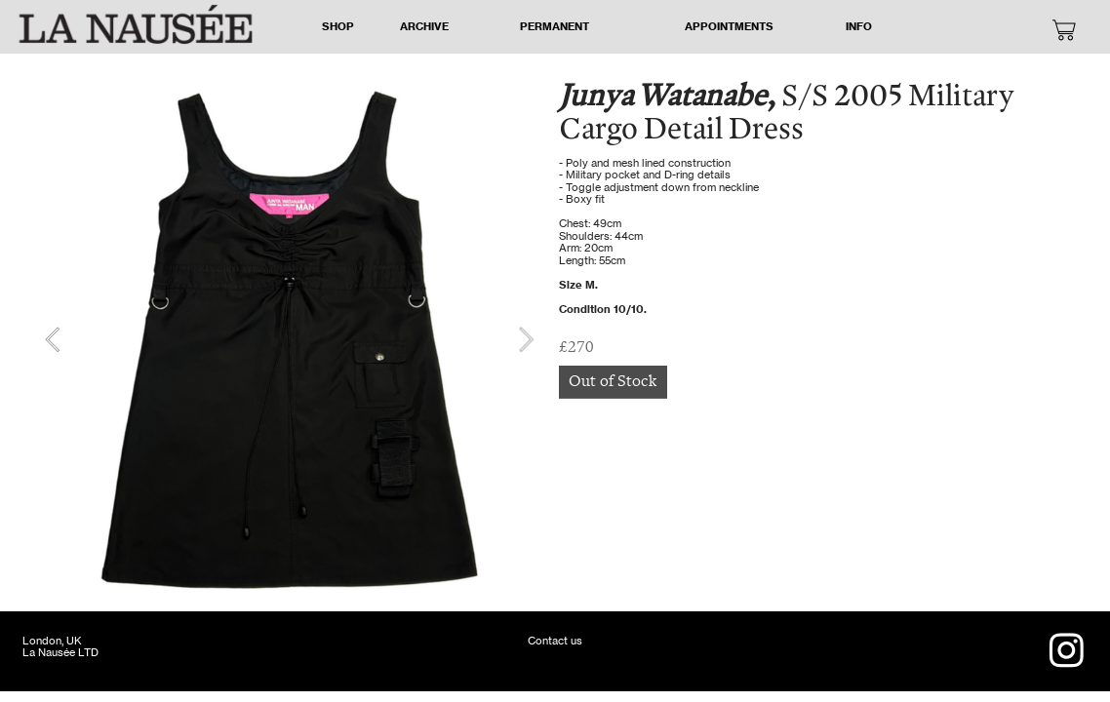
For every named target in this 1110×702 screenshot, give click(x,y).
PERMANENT (554, 26)
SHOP (338, 26)
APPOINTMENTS (729, 26)
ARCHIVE (424, 26)
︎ (1064, 31)
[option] (289, 340)
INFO (859, 26)
